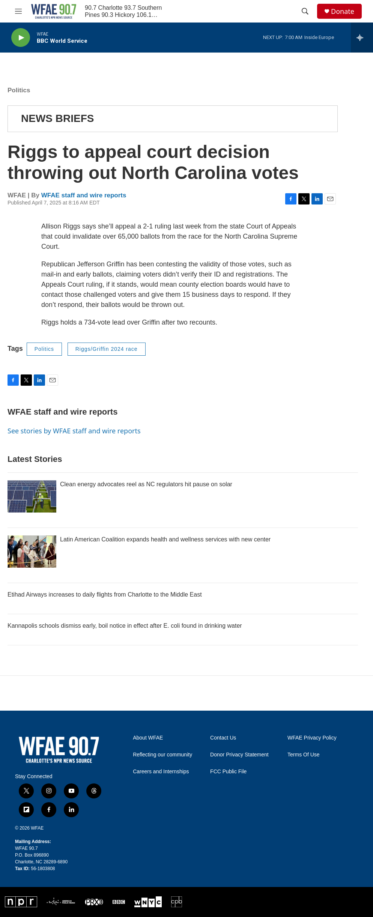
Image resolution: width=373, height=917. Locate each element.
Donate (342, 11)
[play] (21, 37)
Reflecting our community (162, 755)
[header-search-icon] (305, 11)
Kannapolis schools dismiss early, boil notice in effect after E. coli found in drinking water (125, 625)
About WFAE (148, 738)
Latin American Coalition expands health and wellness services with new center (165, 539)
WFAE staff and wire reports (83, 195)
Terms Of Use (303, 755)
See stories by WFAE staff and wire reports (74, 430)
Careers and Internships (161, 771)
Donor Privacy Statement (239, 755)
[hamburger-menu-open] (18, 11)
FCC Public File (228, 771)
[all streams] (362, 38)
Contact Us (223, 738)
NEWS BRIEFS (57, 118)
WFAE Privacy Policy (312, 738)
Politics (19, 90)
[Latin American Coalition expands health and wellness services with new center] (32, 551)
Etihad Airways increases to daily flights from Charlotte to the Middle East (105, 594)
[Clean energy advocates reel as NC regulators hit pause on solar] (32, 496)
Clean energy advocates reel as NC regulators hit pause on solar (146, 484)
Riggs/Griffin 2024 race (106, 349)
